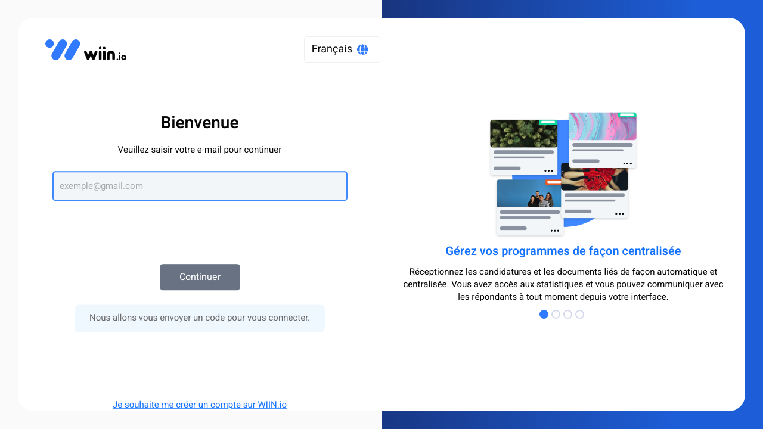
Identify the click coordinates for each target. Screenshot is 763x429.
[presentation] (199, 226)
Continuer (200, 277)
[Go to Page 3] (569, 314)
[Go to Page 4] (581, 314)
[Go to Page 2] (557, 314)
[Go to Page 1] (545, 314)
